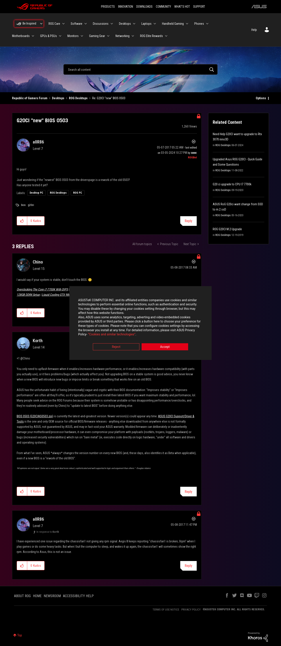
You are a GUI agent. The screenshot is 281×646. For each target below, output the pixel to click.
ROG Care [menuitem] (54, 23)
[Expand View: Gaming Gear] (108, 36)
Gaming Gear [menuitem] (97, 36)
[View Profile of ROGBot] (192, 157)
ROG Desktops (78, 98)
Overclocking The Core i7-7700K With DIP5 (42, 289)
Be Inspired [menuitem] (29, 23)
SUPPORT (199, 6)
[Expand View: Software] (85, 24)
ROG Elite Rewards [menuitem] (151, 36)
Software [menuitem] (76, 23)
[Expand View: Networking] (133, 36)
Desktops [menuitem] (125, 23)
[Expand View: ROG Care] (63, 24)
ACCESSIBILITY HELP (78, 596)
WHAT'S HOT (182, 6)
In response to (47, 531)
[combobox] (140, 69)
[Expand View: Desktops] (134, 24)
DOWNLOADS (144, 6)
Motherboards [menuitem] (21, 36)
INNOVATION (125, 6)
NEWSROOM (52, 596)
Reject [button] (116, 347)
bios (23, 205)
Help (254, 30)
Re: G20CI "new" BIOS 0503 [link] (108, 98)
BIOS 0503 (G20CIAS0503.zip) (35, 416)
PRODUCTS (108, 6)
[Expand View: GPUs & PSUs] (60, 36)
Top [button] (19, 635)
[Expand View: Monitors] (82, 36)
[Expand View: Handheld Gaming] (187, 24)
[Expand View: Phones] (207, 24)
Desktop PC (36, 192)
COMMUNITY (163, 6)
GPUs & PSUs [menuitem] (48, 36)
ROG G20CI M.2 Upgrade (227, 229)
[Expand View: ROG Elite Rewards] (166, 36)
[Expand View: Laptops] (155, 24)
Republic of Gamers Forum (29, 98)
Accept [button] (165, 347)
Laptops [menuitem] (146, 23)
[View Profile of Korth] (38, 340)
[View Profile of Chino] (38, 262)
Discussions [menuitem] (100, 23)
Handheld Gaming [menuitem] (173, 23)
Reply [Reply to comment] (188, 492)
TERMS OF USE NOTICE (166, 609)
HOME (37, 596)
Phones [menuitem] (199, 23)
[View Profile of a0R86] (38, 142)
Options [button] (261, 98)
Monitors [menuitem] (73, 36)
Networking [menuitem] (122, 36)
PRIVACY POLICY (191, 609)
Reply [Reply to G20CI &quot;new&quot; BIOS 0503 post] (188, 221)
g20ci (31, 205)
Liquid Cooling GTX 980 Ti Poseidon (63, 294)
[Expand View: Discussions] (112, 24)
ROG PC (77, 192)
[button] (22, 220)
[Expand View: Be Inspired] (41, 23)
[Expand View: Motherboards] (33, 36)
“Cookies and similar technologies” (111, 335)
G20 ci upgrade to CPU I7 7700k (232, 184)
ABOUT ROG (22, 596)
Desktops (58, 98)
